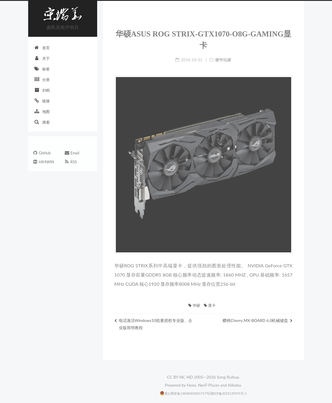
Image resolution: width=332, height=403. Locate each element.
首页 (42, 47)
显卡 (209, 305)
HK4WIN (43, 162)
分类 (42, 79)
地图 (42, 111)
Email (71, 153)
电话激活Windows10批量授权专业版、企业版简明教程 (153, 324)
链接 (42, 100)
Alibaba (234, 385)
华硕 (194, 305)
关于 (42, 58)
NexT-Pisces (208, 385)
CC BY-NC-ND (180, 377)
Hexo (191, 385)
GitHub (41, 153)
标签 (42, 68)
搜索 (42, 122)
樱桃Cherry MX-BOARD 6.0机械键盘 (257, 320)
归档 (42, 90)
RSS (70, 162)
